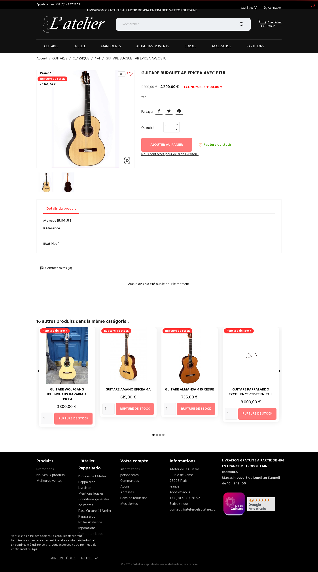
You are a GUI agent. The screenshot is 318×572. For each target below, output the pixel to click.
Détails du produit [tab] (61, 209)
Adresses (127, 492)
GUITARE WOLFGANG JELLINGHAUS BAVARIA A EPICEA (67, 394)
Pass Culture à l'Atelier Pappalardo (94, 514)
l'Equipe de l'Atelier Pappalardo (92, 479)
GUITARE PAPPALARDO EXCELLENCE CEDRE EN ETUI (251, 392)
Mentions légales (91, 494)
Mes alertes (129, 504)
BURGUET (64, 221)
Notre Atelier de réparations (90, 525)
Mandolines (111, 46)
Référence (51, 228)
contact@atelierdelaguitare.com (194, 510)
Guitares (51, 46)
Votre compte (134, 461)
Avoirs (125, 487)
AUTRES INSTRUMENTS (152, 46)
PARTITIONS (255, 46)
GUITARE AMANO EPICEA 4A (128, 389)
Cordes (190, 46)
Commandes (129, 481)
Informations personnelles (130, 472)
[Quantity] (47, 418)
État (47, 244)
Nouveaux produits (50, 475)
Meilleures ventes (49, 481)
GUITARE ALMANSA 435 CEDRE (189, 389)
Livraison (84, 488)
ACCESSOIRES (221, 46)
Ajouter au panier (166, 145)
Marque (49, 221)
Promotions (45, 469)
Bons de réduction (134, 498)
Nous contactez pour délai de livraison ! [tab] (170, 154)
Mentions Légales (63, 558)
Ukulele (80, 46)
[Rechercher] (183, 24)
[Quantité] (169, 127)
